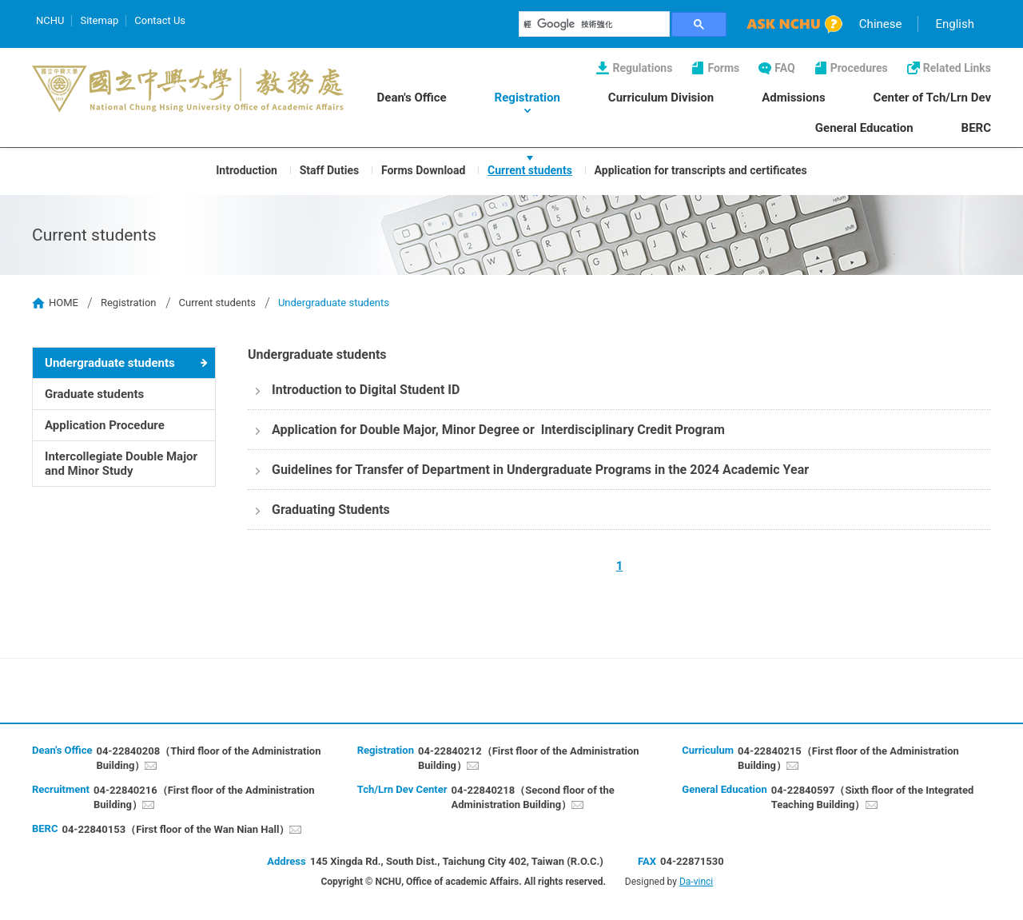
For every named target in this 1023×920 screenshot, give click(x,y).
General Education (864, 128)
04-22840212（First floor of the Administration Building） (528, 758)
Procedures (859, 68)
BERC (976, 128)
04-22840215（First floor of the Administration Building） (848, 758)
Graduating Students (331, 509)
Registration (527, 97)
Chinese (880, 24)
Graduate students (94, 394)
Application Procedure (105, 425)
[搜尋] (594, 24)
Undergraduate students (110, 363)
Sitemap (99, 20)
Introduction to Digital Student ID (366, 389)
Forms (723, 68)
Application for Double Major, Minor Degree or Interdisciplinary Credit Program (498, 429)
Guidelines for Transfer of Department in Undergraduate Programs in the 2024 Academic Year (540, 469)
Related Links (957, 68)
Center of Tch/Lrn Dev (932, 97)
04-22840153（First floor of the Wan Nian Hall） (175, 829)
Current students (530, 169)
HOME (63, 303)
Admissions (793, 97)
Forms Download (423, 169)
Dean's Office (412, 97)
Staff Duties (329, 169)
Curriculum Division (661, 97)
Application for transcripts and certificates (701, 169)
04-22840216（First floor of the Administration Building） (204, 797)
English (954, 24)
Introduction (246, 169)
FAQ (784, 68)
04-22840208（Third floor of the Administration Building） (208, 758)
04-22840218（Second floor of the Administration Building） (533, 797)
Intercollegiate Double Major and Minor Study (121, 463)
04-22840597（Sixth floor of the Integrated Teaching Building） (872, 797)
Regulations (642, 68)
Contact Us (159, 20)
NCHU (50, 20)
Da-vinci (696, 881)
